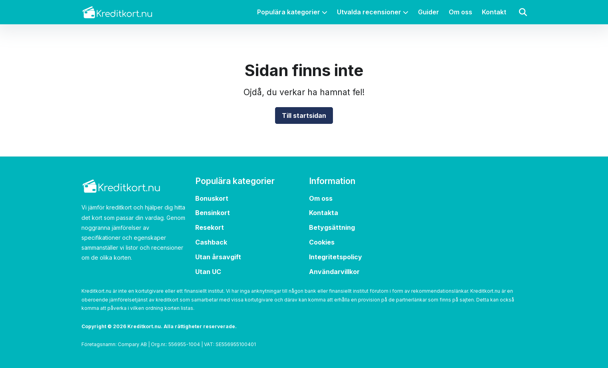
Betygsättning (332, 224)
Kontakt (494, 12)
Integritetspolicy (335, 253)
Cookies (322, 239)
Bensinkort (212, 209)
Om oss (460, 12)
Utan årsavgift (218, 253)
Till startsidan (304, 115)
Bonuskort (211, 195)
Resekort (209, 224)
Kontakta (323, 209)
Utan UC (208, 268)
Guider (428, 12)
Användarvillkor (334, 268)
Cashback (211, 239)
